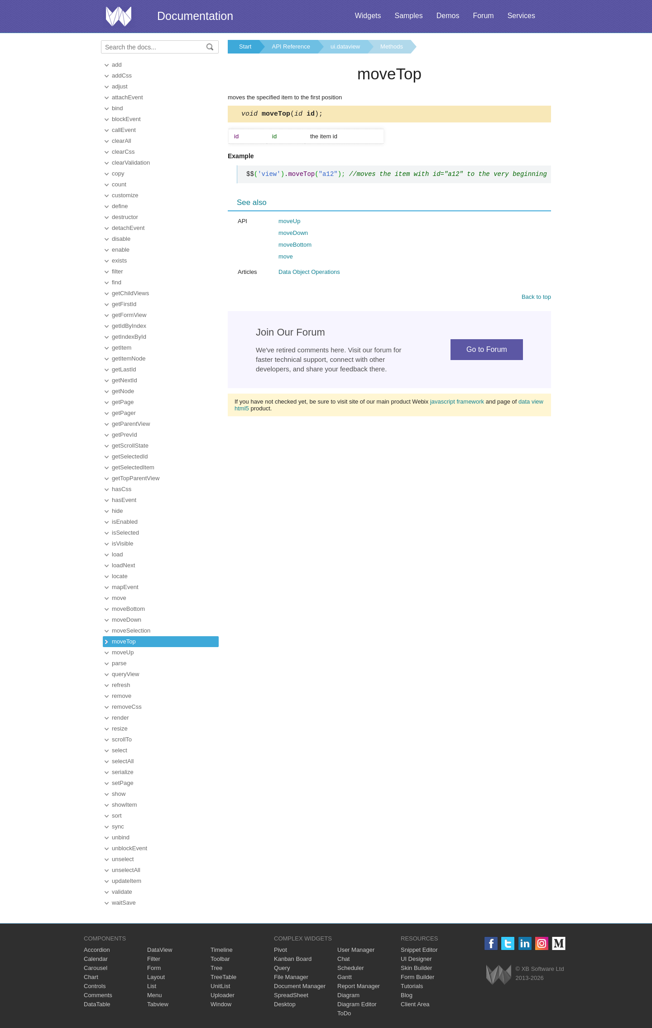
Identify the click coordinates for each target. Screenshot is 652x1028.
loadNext (123, 565)
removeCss (127, 706)
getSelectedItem (133, 467)
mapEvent (125, 587)
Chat (343, 958)
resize (120, 728)
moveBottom (128, 608)
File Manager (291, 977)
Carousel (95, 968)
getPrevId (124, 434)
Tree (216, 968)
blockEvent (126, 119)
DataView (159, 949)
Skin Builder (416, 968)
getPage (123, 402)
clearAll (121, 140)
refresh (121, 685)
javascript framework (457, 403)
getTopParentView (135, 478)
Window (221, 1004)
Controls (94, 986)
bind (117, 108)
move (119, 597)
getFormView (129, 315)
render (120, 717)
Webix (498, 975)
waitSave (124, 902)
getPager (124, 412)
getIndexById (129, 336)
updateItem (126, 880)
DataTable (97, 1004)
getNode (123, 391)
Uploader (223, 995)
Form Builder (417, 977)
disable (121, 238)
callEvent (124, 130)
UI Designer (416, 958)
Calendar (96, 958)
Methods (391, 46)
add (117, 64)
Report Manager (358, 986)
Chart (91, 977)
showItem (124, 804)
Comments (98, 995)
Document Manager (300, 986)
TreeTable (223, 977)
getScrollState (130, 445)
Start (245, 46)
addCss (122, 75)
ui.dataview (345, 46)
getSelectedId (130, 456)
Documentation (195, 16)
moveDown (126, 619)
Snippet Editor (419, 949)
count (119, 184)
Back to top (536, 298)
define (120, 206)
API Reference (291, 46)
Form (154, 968)
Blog (406, 995)
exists (119, 260)
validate (122, 891)
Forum (483, 15)
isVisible (122, 543)
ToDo (344, 1013)
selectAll (123, 761)
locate (120, 576)
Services (521, 15)
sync (118, 826)
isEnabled (125, 521)
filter (117, 271)
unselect (123, 859)
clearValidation (131, 162)
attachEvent (127, 97)
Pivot (280, 949)
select (119, 750)
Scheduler (350, 968)
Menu (154, 995)
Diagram (348, 995)
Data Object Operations (309, 273)
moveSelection (131, 630)
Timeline (222, 949)
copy (118, 173)
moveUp (123, 652)
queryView (125, 674)
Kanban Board (293, 958)
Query (282, 968)
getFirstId (124, 304)
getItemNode (128, 358)
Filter (153, 958)
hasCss (121, 489)
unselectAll (126, 870)
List (151, 986)
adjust (120, 86)
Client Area (415, 1004)
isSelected (125, 532)
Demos (448, 15)
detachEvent (128, 227)
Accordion (97, 949)
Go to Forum (486, 351)
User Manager (355, 949)
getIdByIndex (129, 325)
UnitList (220, 986)
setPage (123, 783)
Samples (408, 15)
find (116, 282)
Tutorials (412, 986)
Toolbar (220, 958)
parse (119, 663)
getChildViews (130, 293)
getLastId (124, 369)
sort (117, 815)
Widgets (368, 15)
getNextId (124, 380)
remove (121, 695)
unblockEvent (129, 848)
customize (125, 195)
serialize (123, 772)
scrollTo (122, 739)
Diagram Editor (357, 1004)
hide (117, 510)
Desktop (285, 1004)
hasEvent (124, 500)
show (118, 793)
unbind (120, 837)
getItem (121, 347)
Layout (156, 977)
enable (120, 249)
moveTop (124, 641)
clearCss (123, 151)
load (117, 554)
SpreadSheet (291, 995)
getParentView (131, 423)
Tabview (157, 1004)
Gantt (344, 977)
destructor (125, 217)
